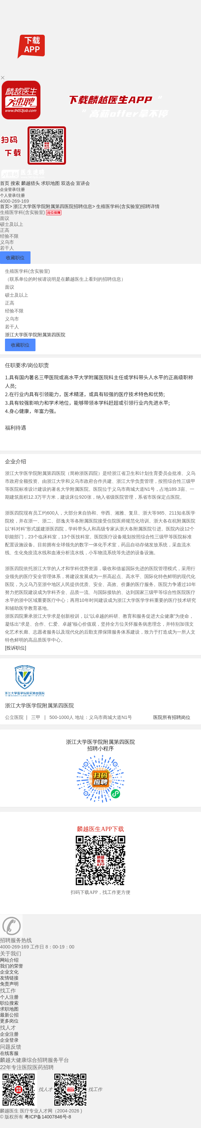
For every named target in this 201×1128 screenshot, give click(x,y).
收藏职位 (15, 257)
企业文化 (9, 972)
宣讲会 (83, 183)
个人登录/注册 (12, 195)
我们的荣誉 (11, 966)
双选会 (68, 183)
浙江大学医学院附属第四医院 (35, 334)
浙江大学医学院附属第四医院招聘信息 (54, 206)
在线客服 (9, 1053)
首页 (4, 183)
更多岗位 (9, 1021)
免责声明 (9, 983)
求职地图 (50, 183)
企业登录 (9, 1040)
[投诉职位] (15, 647)
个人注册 (9, 997)
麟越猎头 (30, 183)
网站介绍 (9, 960)
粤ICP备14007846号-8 (48, 1116)
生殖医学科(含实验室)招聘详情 (128, 206)
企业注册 (9, 1034)
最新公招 (9, 1015)
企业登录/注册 (12, 189)
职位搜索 (9, 1003)
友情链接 (9, 978)
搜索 (15, 183)
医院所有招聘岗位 (171, 717)
